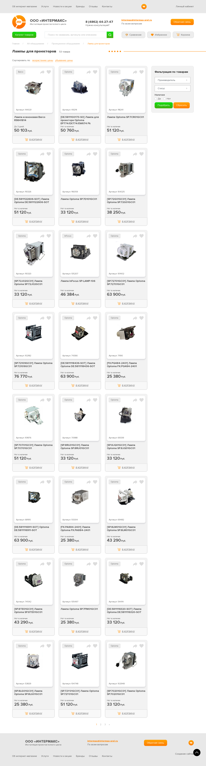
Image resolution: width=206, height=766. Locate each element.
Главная (15, 43)
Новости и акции (62, 6)
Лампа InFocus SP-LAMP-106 (78, 281)
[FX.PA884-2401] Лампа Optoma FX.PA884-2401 (75, 528)
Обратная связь (182, 21)
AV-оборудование (35, 43)
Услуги (45, 6)
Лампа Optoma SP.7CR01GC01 (125, 117)
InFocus (68, 236)
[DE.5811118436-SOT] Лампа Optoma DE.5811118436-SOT (78, 365)
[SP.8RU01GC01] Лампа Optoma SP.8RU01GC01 (75, 447)
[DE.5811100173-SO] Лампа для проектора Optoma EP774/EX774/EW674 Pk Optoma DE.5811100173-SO (80, 122)
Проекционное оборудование (66, 43)
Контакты (107, 6)
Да (159, 98)
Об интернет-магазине (24, 6)
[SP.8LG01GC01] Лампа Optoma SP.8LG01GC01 (28, 692)
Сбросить (181, 105)
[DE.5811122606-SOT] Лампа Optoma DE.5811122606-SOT (31, 200)
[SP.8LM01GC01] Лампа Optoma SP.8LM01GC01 (121, 528)
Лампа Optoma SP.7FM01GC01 (79, 609)
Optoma (68, 72)
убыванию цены (64, 60)
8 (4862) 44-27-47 (99, 22)
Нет (169, 98)
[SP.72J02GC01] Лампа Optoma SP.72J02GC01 (28, 282)
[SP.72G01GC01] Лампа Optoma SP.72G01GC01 (121, 200)
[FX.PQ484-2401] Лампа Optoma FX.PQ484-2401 (122, 365)
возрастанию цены (42, 60)
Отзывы (93, 6)
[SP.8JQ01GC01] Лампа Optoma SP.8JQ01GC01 (121, 447)
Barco (20, 72)
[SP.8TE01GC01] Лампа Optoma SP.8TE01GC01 (28, 610)
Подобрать (164, 105)
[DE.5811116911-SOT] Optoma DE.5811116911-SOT (31, 528)
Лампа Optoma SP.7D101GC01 (79, 199)
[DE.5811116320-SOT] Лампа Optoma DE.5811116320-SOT (124, 610)
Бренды (80, 6)
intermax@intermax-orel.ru (136, 20)
